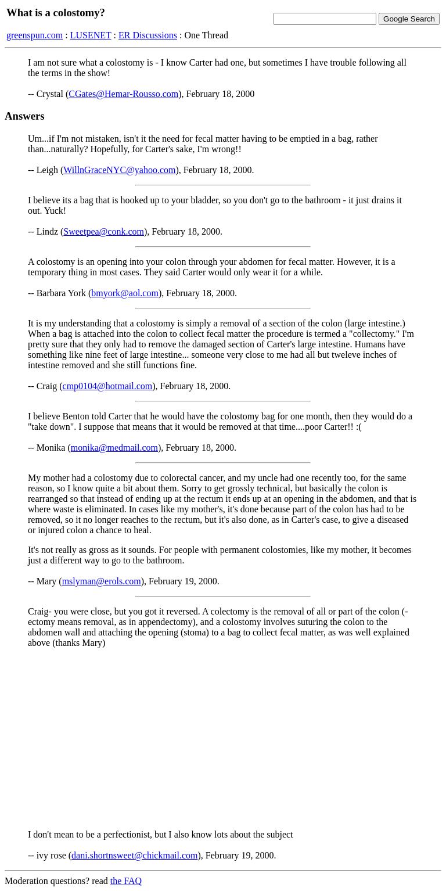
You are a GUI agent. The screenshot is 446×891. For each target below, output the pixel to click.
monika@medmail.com (114, 447)
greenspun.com (34, 35)
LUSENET (91, 35)
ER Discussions (147, 35)
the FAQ (126, 881)
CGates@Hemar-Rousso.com (123, 94)
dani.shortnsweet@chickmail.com (134, 855)
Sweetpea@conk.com (103, 231)
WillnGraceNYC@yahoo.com (119, 170)
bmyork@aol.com (125, 293)
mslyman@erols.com (101, 581)
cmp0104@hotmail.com (108, 386)
